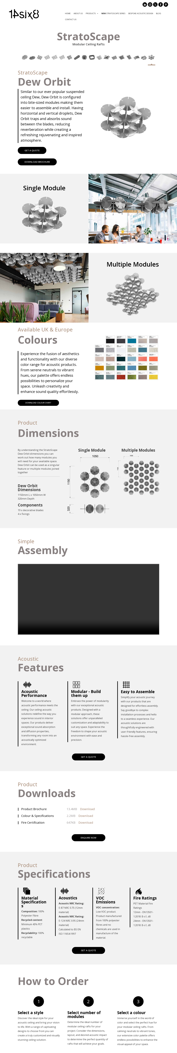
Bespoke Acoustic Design (140, 13)
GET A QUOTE (32, 150)
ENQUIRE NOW (88, 838)
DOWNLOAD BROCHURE (37, 161)
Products (92, 14)
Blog (158, 13)
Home (68, 13)
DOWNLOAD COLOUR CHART (41, 403)
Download (87, 809)
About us (78, 13)
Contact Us (70, 19)
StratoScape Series (113, 13)
